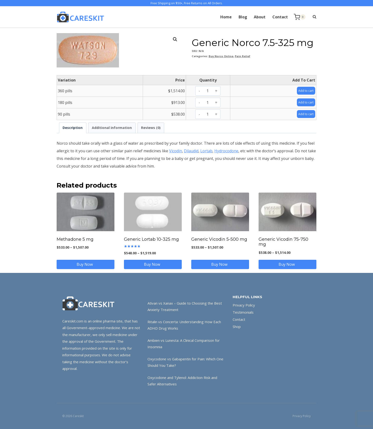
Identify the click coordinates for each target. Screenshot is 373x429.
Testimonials (243, 312)
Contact (280, 17)
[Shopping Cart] (299, 17)
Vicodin (175, 150)
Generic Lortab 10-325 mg (151, 239)
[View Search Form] (312, 17)
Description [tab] (73, 127)
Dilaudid (191, 150)
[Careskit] (80, 17)
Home (226, 17)
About (259, 17)
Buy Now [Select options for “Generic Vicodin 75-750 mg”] (288, 264)
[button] (175, 39)
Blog (243, 17)
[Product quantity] (207, 90)
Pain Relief (242, 56)
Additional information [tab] (112, 127)
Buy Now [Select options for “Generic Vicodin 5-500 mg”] (220, 264)
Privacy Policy (244, 305)
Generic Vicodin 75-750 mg (283, 242)
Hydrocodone (226, 150)
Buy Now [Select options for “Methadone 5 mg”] (86, 264)
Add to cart (304, 90)
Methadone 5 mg (75, 239)
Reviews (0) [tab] (151, 127)
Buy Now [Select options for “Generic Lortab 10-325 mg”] (153, 264)
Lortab (206, 150)
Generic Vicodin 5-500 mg (219, 239)
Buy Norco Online (221, 56)
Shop (237, 326)
